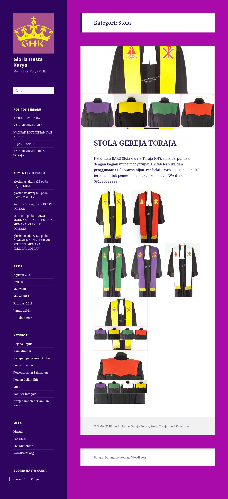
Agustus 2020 (22, 275)
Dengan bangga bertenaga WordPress (120, 457)
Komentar (23, 446)
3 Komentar (181, 426)
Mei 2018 (19, 289)
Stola (16, 387)
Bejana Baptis (22, 344)
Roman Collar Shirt (26, 380)
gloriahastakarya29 (26, 181)
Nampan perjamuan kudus (31, 358)
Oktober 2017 (22, 318)
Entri (19, 439)
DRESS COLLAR (23, 197)
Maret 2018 (21, 296)
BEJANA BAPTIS (24, 144)
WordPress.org (23, 453)
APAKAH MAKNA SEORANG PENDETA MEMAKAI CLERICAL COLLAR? (32, 244)
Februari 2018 (23, 303)
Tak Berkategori (24, 394)
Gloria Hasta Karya (28, 62)
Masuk (18, 432)
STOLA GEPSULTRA (26, 118)
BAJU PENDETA (24, 186)
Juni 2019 (19, 282)
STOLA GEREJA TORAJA (135, 143)
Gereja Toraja (140, 426)
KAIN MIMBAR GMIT (27, 125)
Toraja (163, 426)
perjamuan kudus (25, 365)
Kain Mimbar (22, 351)
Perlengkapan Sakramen (30, 372)
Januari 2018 (22, 310)
